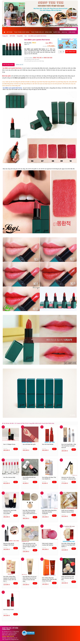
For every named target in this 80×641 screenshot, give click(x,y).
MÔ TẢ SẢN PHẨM (8, 64)
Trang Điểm (20, 36)
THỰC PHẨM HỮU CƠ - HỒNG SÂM (41, 32)
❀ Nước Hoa (40, 423)
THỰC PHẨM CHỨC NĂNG (21, 32)
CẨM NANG (72, 32)
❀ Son (4, 423)
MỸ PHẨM (9, 32)
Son (26, 36)
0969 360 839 (48, 57)
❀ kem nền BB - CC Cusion (13, 423)
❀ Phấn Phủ (24, 423)
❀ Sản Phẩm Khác (49, 423)
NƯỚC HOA (56, 32)
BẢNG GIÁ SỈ (19, 64)
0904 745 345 (37, 57)
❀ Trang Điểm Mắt (32, 423)
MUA (15, 449)
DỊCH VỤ (64, 32)
